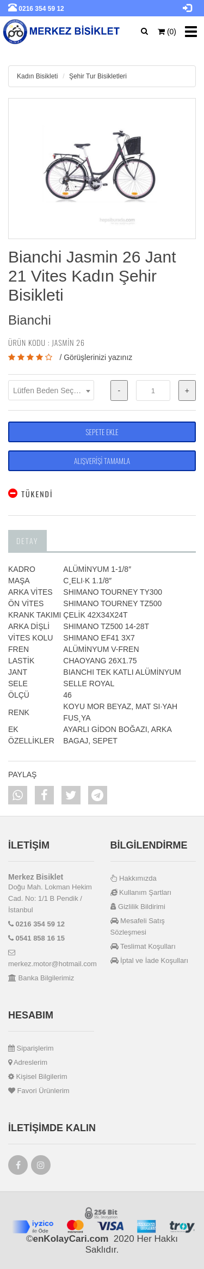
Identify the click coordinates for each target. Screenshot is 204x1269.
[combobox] (51, 390)
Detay (27, 540)
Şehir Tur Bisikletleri (98, 76)
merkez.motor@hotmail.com (51, 958)
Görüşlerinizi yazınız (98, 357)
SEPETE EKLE (102, 431)
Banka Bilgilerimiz (41, 978)
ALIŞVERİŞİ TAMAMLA (102, 460)
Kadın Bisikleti (37, 76)
